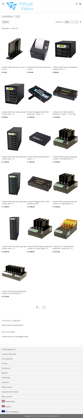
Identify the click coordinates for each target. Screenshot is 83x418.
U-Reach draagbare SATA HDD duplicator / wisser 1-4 (38, 113)
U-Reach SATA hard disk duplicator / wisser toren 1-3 (14, 113)
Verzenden (6, 377)
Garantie (5, 382)
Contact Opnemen (9, 354)
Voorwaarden (7, 359)
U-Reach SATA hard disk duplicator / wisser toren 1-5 (14, 158)
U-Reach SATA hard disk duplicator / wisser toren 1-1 (65, 68)
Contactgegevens (9, 349)
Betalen (5, 373)
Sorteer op (59, 22)
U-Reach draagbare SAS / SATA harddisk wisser (38, 203)
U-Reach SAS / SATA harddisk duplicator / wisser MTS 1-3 (63, 247)
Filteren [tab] (5, 22)
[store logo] (20, 6)
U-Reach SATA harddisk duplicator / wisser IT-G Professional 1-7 (14, 292)
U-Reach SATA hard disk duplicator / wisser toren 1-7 (14, 203)
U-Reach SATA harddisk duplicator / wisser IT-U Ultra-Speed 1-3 (39, 247)
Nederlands (8, 401)
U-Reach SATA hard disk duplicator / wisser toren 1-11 (14, 247)
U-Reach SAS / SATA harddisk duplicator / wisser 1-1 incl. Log (64, 113)
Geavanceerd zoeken (10, 392)
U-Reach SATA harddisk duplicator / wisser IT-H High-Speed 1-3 (65, 203)
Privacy (4, 363)
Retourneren (7, 387)
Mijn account (7, 396)
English (6, 406)
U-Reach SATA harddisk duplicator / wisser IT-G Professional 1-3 (65, 158)
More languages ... (11, 411)
